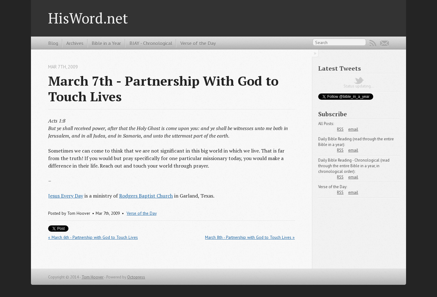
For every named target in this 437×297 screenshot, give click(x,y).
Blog (53, 43)
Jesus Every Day (65, 195)
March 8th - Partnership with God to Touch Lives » (250, 237)
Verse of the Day (198, 43)
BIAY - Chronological (150, 43)
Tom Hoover (92, 277)
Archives (74, 43)
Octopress (136, 277)
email (353, 129)
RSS (372, 43)
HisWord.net (88, 18)
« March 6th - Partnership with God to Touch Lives (93, 237)
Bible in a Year (106, 43)
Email (384, 43)
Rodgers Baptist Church (146, 195)
